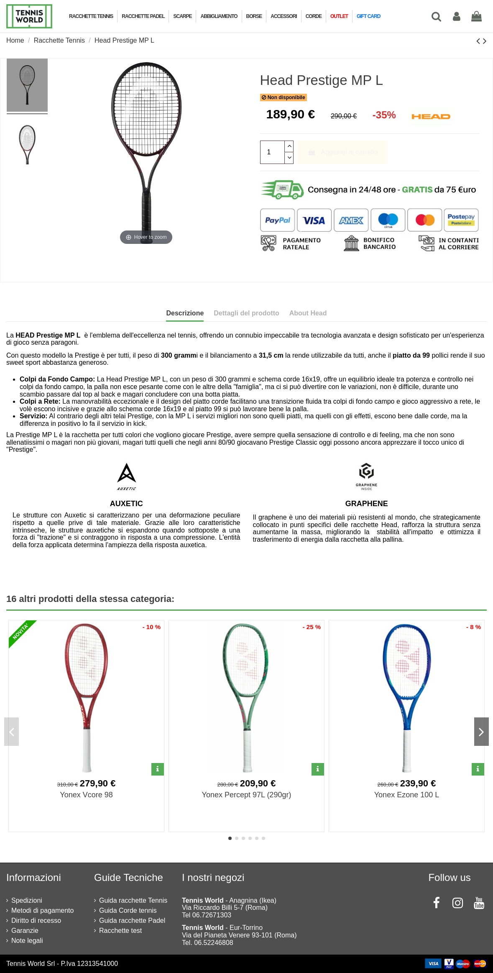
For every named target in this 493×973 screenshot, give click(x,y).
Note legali (27, 940)
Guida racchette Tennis (133, 900)
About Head (308, 313)
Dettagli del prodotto (246, 313)
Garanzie (24, 930)
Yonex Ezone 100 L (406, 795)
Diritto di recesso (36, 920)
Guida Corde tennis (128, 910)
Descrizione (185, 313)
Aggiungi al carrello (342, 152)
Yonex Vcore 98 (86, 795)
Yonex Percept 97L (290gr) (246, 795)
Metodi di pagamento (42, 910)
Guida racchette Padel (132, 920)
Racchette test (120, 930)
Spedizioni (26, 900)
